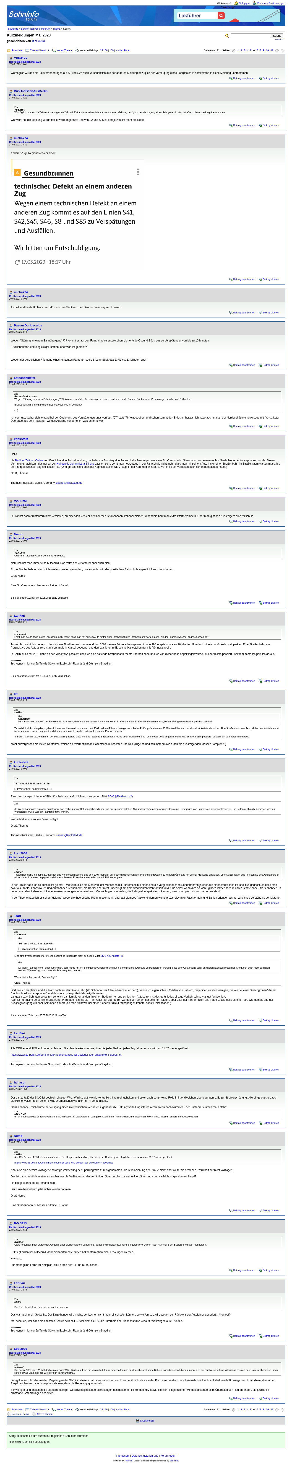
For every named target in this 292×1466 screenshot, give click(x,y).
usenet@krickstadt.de (69, 482)
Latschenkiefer (24, 378)
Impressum (122, 1455)
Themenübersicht (39, 50)
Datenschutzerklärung (145, 1455)
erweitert (279, 39)
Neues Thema (64, 50)
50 (106, 50)
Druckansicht (147, 1420)
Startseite (13, 28)
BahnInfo (174, 1461)
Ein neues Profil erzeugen (271, 3)
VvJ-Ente (20, 501)
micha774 (21, 138)
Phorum (129, 1461)
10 (267, 50)
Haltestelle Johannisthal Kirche (75, 463)
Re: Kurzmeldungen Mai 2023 (25, 62)
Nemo (18, 534)
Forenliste (17, 50)
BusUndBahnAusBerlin (30, 91)
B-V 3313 (38, 41)
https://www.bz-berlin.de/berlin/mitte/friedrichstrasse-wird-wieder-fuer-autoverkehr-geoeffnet (66, 1054)
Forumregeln (168, 1455)
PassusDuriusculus (28, 325)
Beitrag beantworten (244, 78)
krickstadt (21, 439)
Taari (17, 916)
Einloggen (244, 3)
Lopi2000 (20, 853)
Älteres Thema (44, 1414)
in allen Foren (123, 50)
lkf (16, 694)
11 (272, 50)
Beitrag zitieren (271, 78)
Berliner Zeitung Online (29, 460)
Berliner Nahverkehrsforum (35, 28)
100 (112, 50)
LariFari (19, 615)
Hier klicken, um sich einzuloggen (29, 1441)
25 (101, 50)
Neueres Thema (20, 1414)
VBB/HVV (20, 57)
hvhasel (19, 1082)
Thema (56, 28)
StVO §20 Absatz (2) (120, 796)
